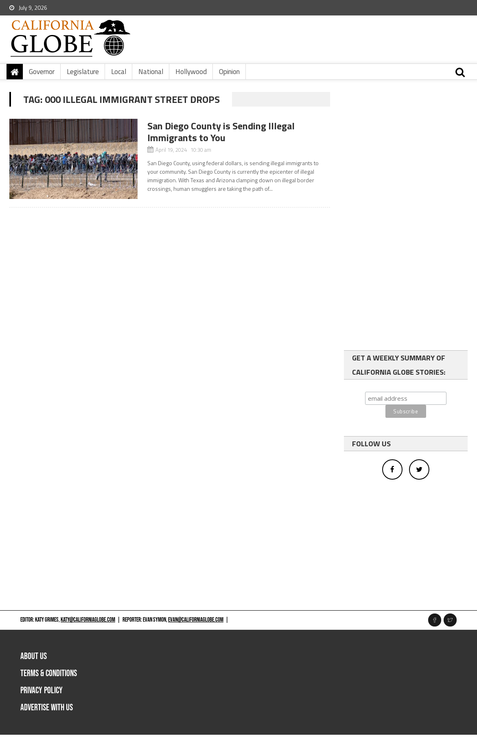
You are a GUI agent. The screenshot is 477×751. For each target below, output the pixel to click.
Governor (42, 71)
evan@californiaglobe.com (195, 620)
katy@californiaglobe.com (88, 620)
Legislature (83, 71)
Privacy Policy (41, 690)
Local (118, 71)
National (150, 71)
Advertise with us (46, 707)
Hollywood (191, 71)
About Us (33, 656)
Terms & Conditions (48, 673)
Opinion (229, 71)
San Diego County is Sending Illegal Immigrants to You (221, 131)
